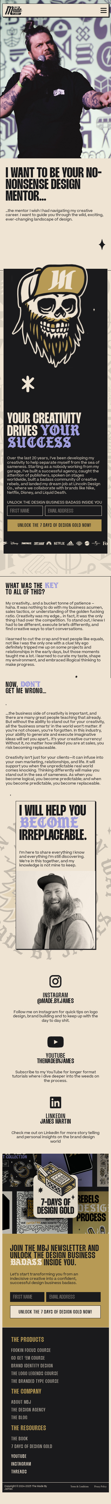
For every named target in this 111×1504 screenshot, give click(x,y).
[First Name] (25, 511)
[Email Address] (73, 511)
